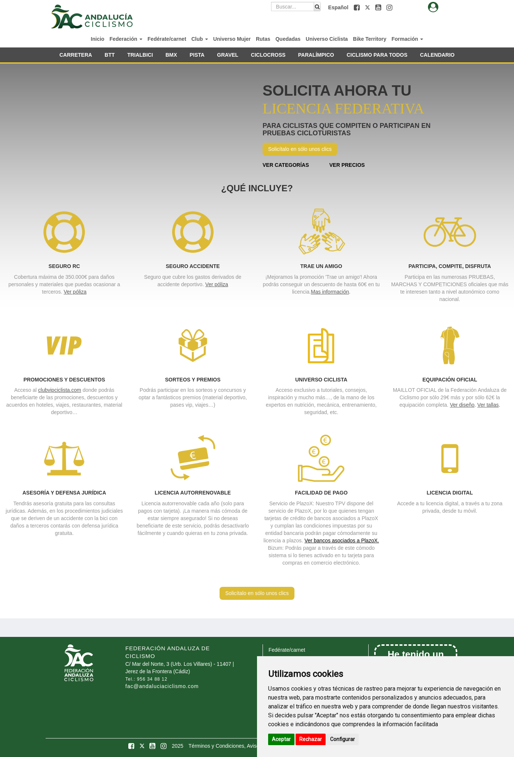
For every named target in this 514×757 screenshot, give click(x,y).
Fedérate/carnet (167, 39)
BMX (171, 55)
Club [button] (199, 39)
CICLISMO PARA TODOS (377, 55)
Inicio (98, 39)
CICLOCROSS (268, 55)
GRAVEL (227, 55)
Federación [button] (125, 39)
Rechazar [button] (310, 739)
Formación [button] (407, 39)
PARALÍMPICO (316, 55)
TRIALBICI (140, 55)
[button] (357, 7)
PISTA (197, 55)
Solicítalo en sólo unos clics (300, 149)
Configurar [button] (342, 739)
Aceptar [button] (281, 739)
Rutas (263, 39)
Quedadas (288, 39)
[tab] (433, 7)
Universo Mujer (232, 39)
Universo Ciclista (327, 39)
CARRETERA (75, 55)
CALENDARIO (437, 55)
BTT (110, 55)
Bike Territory (369, 39)
